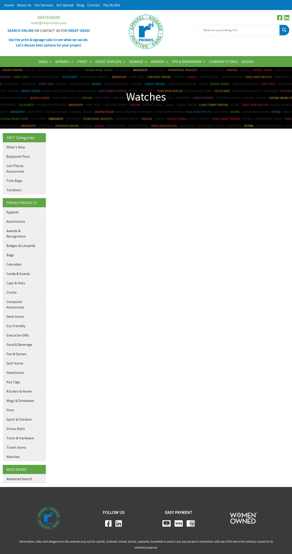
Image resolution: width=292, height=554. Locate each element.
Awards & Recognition (16, 233)
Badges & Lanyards (20, 245)
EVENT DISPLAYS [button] (108, 61)
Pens (10, 410)
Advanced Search (19, 478)
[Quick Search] (238, 30)
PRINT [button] (82, 61)
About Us (24, 5)
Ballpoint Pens (18, 156)
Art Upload (65, 5)
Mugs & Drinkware (20, 400)
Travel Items (16, 447)
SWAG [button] (43, 61)
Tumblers (13, 190)
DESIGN (248, 61)
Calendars (14, 264)
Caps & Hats (15, 283)
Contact (93, 5)
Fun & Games (16, 354)
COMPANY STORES (223, 61)
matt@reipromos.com (48, 23)
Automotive (15, 221)
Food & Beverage (19, 344)
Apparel (12, 212)
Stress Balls (15, 428)
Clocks (11, 292)
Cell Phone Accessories (15, 168)
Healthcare (15, 372)
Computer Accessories (15, 304)
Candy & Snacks (18, 273)
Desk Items (15, 316)
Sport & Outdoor (19, 419)
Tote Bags (14, 180)
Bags (10, 255)
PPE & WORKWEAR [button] (186, 61)
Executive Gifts (17, 335)
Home (9, 5)
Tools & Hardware (20, 438)
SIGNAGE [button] (136, 61)
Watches (13, 456)
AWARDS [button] (157, 61)
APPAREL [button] (62, 61)
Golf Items (14, 363)
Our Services (43, 5)
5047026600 (48, 17)
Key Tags (13, 382)
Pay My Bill (111, 5)
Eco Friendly (15, 326)
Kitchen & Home (19, 391)
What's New (15, 147)
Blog (80, 5)
